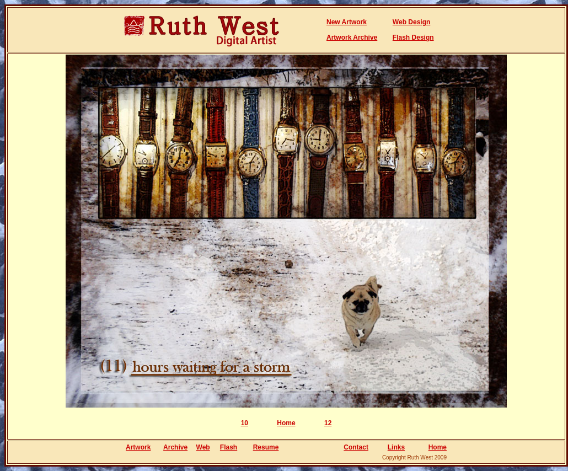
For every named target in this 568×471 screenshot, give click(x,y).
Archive (175, 447)
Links (396, 447)
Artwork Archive (351, 37)
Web (203, 447)
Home (286, 423)
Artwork (138, 447)
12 (327, 423)
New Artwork (346, 22)
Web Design (411, 22)
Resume (266, 447)
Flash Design (413, 37)
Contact (356, 447)
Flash (228, 447)
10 (244, 423)
